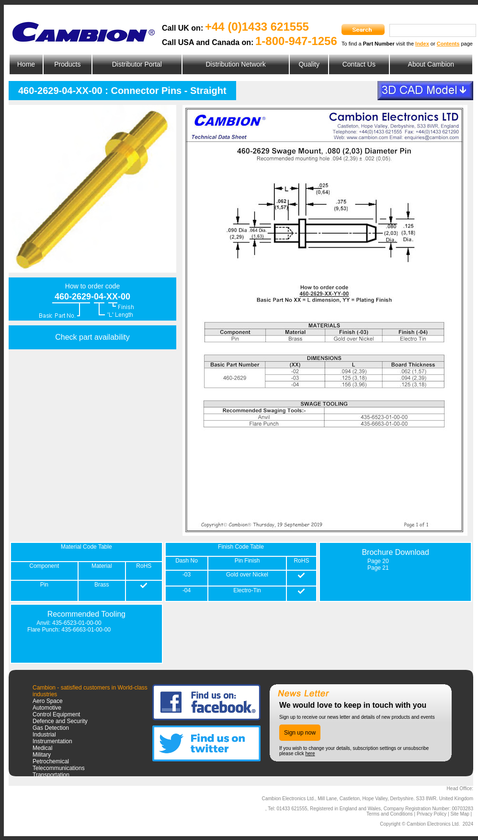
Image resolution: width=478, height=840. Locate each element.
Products (67, 64)
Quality (308, 64)
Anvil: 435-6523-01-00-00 (68, 623)
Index (422, 43)
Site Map (459, 814)
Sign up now (300, 732)
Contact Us (359, 64)
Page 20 (378, 561)
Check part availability (92, 337)
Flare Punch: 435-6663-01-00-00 (69, 629)
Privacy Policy (431, 814)
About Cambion (431, 64)
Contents (448, 43)
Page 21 (378, 567)
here (310, 753)
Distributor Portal (137, 64)
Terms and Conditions (389, 814)
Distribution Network (235, 64)
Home (26, 64)
